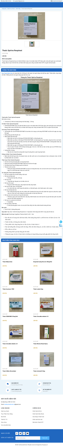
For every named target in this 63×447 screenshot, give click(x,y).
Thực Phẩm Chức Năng (7, 414)
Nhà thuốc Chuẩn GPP (38, 422)
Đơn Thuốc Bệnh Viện (7, 73)
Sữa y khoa (4, 422)
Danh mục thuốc (5, 411)
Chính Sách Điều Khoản (38, 414)
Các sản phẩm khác (6, 425)
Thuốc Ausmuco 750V (8, 289)
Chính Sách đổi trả (37, 411)
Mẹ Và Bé (3, 416)
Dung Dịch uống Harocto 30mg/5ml (42, 261)
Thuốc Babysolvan (7, 261)
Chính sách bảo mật (37, 419)
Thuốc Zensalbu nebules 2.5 (10, 343)
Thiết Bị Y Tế (4, 419)
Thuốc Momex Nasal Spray (40, 343)
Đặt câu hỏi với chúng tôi (56, 1)
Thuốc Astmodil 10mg (39, 371)
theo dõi (44, 438)
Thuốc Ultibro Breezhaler (9, 371)
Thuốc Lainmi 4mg (38, 289)
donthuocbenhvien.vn (9, 404)
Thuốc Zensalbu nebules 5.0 (40, 316)
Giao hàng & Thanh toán (38, 416)
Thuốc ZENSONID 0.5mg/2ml (10, 316)
